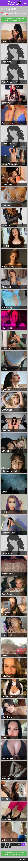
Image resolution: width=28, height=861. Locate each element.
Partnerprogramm (22, 859)
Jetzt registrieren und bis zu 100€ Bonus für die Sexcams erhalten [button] (14, 19)
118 (11, 844)
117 (7, 844)
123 (6, 847)
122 (3, 847)
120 (19, 844)
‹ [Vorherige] (4, 844)
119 (15, 844)
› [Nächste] (9, 847)
